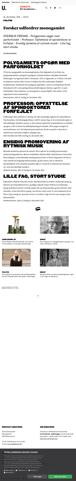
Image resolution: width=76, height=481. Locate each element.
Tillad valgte (37, 476)
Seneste (25, 7)
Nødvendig (10, 470)
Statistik (34, 470)
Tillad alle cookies (60, 476)
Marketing (10, 472)
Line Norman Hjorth (10, 53)
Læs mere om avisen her (48, 439)
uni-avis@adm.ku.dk (14, 444)
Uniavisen (6, 2)
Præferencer (22, 470)
